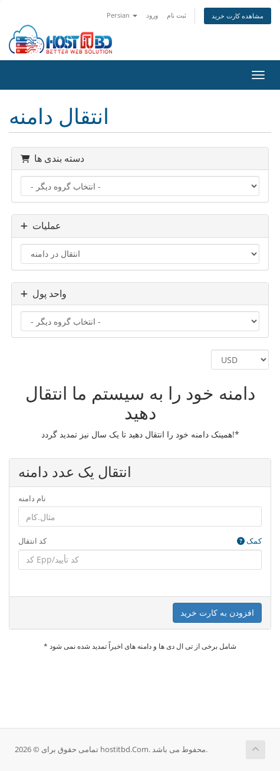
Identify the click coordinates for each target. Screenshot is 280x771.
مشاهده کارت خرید (237, 15)
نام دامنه (32, 498)
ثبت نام (176, 15)
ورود (152, 15)
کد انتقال (140, 541)
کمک (249, 540)
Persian (122, 15)
